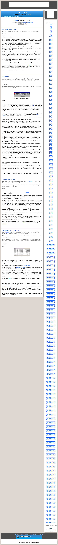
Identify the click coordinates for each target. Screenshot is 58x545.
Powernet (30, 181)
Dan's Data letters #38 (50, 293)
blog (5, 16)
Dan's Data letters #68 (50, 333)
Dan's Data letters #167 (50, 465)
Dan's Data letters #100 (50, 375)
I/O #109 (51, 168)
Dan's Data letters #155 (50, 449)
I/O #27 (50, 59)
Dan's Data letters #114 (50, 394)
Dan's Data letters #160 (50, 455)
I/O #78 (50, 127)
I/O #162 (51, 240)
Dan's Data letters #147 (50, 438)
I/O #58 (50, 100)
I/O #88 (50, 140)
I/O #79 (50, 128)
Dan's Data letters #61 (50, 324)
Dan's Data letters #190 (50, 495)
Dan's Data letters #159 (50, 454)
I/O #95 (50, 149)
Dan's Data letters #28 (50, 280)
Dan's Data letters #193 (50, 499)
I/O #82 (50, 132)
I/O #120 (51, 184)
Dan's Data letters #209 (50, 520)
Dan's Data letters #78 (50, 346)
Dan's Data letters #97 (50, 371)
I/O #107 (51, 165)
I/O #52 (50, 92)
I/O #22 (50, 52)
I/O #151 (51, 225)
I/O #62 (50, 105)
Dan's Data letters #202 (50, 511)
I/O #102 (51, 159)
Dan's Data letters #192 (50, 498)
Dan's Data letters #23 (50, 273)
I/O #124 (51, 189)
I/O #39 (50, 75)
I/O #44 (50, 81)
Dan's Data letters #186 (50, 490)
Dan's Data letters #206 (50, 516)
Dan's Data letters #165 (50, 462)
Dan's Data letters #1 (51, 244)
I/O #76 (50, 124)
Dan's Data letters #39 (50, 294)
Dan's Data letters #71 (50, 337)
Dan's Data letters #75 (50, 342)
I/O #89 (50, 141)
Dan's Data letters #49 (50, 308)
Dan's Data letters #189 (50, 494)
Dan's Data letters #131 (50, 417)
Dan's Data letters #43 (50, 300)
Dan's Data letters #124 (50, 407)
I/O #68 (50, 113)
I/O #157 (51, 233)
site (6, 203)
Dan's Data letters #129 (50, 414)
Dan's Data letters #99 (50, 374)
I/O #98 (50, 153)
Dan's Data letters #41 (50, 297)
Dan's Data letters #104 (50, 381)
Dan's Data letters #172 (50, 471)
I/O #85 (50, 136)
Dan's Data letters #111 (50, 390)
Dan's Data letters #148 (50, 439)
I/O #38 (50, 73)
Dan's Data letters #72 (50, 338)
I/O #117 (51, 180)
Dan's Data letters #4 (51, 248)
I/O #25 (50, 56)
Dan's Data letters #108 (50, 386)
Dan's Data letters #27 (50, 278)
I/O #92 (50, 145)
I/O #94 (50, 148)
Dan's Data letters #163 (50, 459)
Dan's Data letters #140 (50, 429)
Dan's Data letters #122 (50, 405)
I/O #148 (51, 221)
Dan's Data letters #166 (50, 463)
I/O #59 (50, 101)
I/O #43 (50, 80)
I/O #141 (51, 212)
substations (4, 224)
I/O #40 (50, 76)
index (7, 16)
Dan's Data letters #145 (50, 435)
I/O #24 (50, 55)
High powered (31, 65)
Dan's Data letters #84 (50, 354)
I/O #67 (50, 112)
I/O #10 (50, 36)
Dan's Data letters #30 (50, 282)
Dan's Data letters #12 (50, 258)
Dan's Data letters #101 (50, 377)
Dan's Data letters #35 (50, 289)
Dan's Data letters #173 (50, 473)
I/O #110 (51, 171)
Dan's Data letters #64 (50, 328)
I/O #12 (50, 39)
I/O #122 (51, 187)
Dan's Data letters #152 (50, 445)
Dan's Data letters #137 (50, 425)
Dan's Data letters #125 (50, 409)
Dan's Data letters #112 (50, 391)
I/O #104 (51, 161)
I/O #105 (51, 163)
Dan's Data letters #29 (50, 281)
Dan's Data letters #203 (50, 512)
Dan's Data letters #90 (50, 362)
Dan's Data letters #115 (50, 395)
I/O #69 (50, 115)
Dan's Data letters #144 (50, 434)
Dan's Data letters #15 (50, 262)
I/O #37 (50, 72)
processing (13, 46)
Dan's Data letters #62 (50, 325)
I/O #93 (50, 147)
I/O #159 (51, 236)
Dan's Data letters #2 (51, 245)
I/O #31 (50, 64)
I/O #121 (51, 185)
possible (27, 192)
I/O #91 (50, 144)
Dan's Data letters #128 (50, 413)
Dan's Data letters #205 (50, 515)
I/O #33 (50, 67)
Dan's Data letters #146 (50, 437)
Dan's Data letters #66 (50, 330)
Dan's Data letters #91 (50, 363)
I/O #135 (51, 204)
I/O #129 (51, 196)
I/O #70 (50, 116)
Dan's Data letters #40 (50, 296)
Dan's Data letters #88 (50, 359)
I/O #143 (51, 214)
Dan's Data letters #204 (50, 514)
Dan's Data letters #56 (50, 317)
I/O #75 (50, 123)
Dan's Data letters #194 (50, 500)
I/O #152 (51, 226)
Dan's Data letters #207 (50, 518)
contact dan (11, 16)
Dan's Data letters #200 (50, 508)
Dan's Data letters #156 (50, 450)
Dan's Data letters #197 (50, 504)
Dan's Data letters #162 (50, 458)
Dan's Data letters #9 (51, 254)
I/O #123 (51, 188)
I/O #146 (51, 218)
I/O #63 (50, 107)
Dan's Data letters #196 (50, 503)
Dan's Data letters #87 (50, 358)
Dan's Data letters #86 (50, 357)
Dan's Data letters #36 (50, 290)
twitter (18, 16)
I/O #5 (51, 30)
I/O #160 (51, 237)
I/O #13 (50, 40)
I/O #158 (51, 234)
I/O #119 (51, 183)
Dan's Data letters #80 (50, 349)
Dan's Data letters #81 (50, 350)
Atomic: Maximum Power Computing (27, 22)
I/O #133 (51, 201)
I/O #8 (51, 34)
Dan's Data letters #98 (50, 373)
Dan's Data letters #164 (50, 461)
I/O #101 (51, 157)
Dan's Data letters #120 (50, 402)
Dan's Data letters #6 (51, 250)
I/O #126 (51, 192)
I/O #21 (50, 51)
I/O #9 (51, 35)
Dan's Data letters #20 (50, 269)
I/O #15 (50, 43)
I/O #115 (51, 177)
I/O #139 (51, 209)
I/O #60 (50, 103)
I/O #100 (51, 156)
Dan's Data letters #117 (50, 398)
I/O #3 (51, 27)
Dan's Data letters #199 (50, 507)
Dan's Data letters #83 (50, 353)
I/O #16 (50, 44)
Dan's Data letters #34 (50, 288)
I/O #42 (50, 79)
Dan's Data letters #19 (50, 268)
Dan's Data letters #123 (50, 406)
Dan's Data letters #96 (50, 370)
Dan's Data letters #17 (50, 265)
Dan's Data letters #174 (50, 474)
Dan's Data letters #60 (50, 322)
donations (21, 16)
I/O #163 (51, 241)
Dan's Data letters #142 (50, 431)
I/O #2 (51, 26)
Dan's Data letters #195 (50, 502)
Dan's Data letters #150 (50, 442)
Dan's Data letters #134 (50, 421)
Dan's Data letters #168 (50, 466)
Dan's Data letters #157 (50, 451)
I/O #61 (50, 104)
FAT (34, 105)
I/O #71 (50, 117)
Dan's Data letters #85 (50, 355)
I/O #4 (51, 28)
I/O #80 (50, 129)
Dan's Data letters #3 (51, 246)
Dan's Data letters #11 (50, 257)
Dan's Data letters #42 (50, 298)
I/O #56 (50, 97)
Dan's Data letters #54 (50, 314)
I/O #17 (50, 46)
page (10, 278)
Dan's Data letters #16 (50, 264)
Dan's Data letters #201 (50, 510)
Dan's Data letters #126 (50, 410)
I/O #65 (50, 109)
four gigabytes (8, 232)
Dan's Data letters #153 (50, 446)
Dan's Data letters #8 (51, 253)
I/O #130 (51, 197)
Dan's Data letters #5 (51, 249)
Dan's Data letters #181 (50, 483)
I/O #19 (50, 48)
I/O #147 (51, 220)
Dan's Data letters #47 (50, 305)
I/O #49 (50, 88)
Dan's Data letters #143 (50, 433)
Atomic (16, 20)
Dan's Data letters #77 (50, 345)
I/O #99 (50, 155)
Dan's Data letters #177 (50, 478)
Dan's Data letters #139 (50, 427)
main (2, 16)
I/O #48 (50, 87)
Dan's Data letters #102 (50, 378)
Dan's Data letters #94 (50, 367)
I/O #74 (50, 121)
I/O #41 (50, 77)
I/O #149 (51, 222)
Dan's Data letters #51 (50, 310)
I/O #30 (50, 63)
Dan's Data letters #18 (50, 266)
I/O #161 (51, 238)
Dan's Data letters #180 (50, 482)
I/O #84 (50, 135)
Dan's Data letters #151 (50, 443)
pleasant (26, 62)
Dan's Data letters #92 (50, 365)
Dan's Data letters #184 (50, 487)
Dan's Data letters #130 (50, 415)
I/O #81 (50, 131)
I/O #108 (51, 167)
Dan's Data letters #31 (50, 284)
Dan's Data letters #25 (50, 276)
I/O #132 (51, 200)
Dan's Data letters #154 (50, 447)
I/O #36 (50, 71)
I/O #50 (50, 89)
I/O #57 (50, 99)
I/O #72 (50, 119)
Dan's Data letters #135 (50, 422)
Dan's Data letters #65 (50, 329)
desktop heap (27, 265)
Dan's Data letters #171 (50, 470)
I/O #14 (50, 42)
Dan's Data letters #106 (50, 383)
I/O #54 (50, 95)
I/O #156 (51, 232)
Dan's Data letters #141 (50, 430)
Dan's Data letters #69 (50, 334)
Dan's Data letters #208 (50, 519)
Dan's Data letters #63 (50, 326)
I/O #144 (51, 216)
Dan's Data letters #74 (50, 341)
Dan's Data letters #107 (50, 385)
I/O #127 (51, 193)
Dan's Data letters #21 (50, 270)
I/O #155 (51, 230)
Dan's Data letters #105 (50, 382)
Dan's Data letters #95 (50, 369)
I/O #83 (50, 133)
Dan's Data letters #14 (50, 261)
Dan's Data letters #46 (50, 304)
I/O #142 (51, 213)
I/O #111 (51, 172)
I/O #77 (50, 125)
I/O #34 (50, 68)
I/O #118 (51, 181)
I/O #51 (50, 91)
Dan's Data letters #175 (50, 475)
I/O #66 (50, 111)
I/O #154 (51, 229)
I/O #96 (50, 151)
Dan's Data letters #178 (50, 479)
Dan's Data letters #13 (50, 260)
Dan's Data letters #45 (50, 302)
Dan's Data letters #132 (50, 418)
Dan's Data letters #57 (50, 318)
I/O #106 (51, 164)
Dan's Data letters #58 (50, 320)
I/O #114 (51, 176)
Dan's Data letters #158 (50, 453)
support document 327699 (21, 267)
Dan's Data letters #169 (50, 467)
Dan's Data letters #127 (50, 411)
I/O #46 (50, 84)
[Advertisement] (29, 4)
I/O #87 (50, 139)
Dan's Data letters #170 (50, 469)
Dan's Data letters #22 (50, 272)
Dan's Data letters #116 (50, 397)
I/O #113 (51, 175)
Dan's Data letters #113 (50, 393)
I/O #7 (51, 32)
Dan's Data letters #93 (50, 366)
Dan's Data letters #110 (50, 389)
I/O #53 (50, 93)
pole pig (23, 222)
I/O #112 (51, 173)
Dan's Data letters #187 (50, 491)
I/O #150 (51, 224)
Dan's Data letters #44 (50, 301)
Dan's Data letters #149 (50, 441)
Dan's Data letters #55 (50, 316)
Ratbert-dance (33, 160)
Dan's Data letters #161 (50, 457)
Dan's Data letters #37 (50, 292)
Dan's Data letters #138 (50, 426)
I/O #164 (51, 242)
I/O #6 (51, 31)
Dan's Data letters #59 (50, 321)
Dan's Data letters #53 (50, 313)
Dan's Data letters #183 (50, 486)
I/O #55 (50, 96)
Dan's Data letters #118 (50, 399)
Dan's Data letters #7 (51, 252)
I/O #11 (50, 38)
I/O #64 (50, 108)
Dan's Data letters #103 (50, 379)
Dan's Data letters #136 (50, 423)
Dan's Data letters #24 (50, 274)
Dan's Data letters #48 (50, 306)
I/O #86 (50, 137)
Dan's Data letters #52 (50, 312)
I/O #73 (50, 120)
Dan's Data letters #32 (50, 285)
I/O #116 (51, 179)
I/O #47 (50, 85)
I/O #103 (51, 160)
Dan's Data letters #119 (50, 401)
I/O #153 (51, 228)
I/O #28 (50, 60)
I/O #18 (50, 47)
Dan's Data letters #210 (50, 522)
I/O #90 (50, 143)
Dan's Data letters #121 (50, 403)
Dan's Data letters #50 (50, 309)
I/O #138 (51, 208)
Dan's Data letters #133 (50, 419)
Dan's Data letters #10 (50, 256)
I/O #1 (51, 24)
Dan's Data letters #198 (50, 506)
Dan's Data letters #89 (50, 361)
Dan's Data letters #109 (50, 387)
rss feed (15, 16)
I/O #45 (50, 83)
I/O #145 (51, 217)
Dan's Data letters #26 (50, 277)
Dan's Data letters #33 (50, 286)
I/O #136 (51, 205)
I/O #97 (50, 152)
